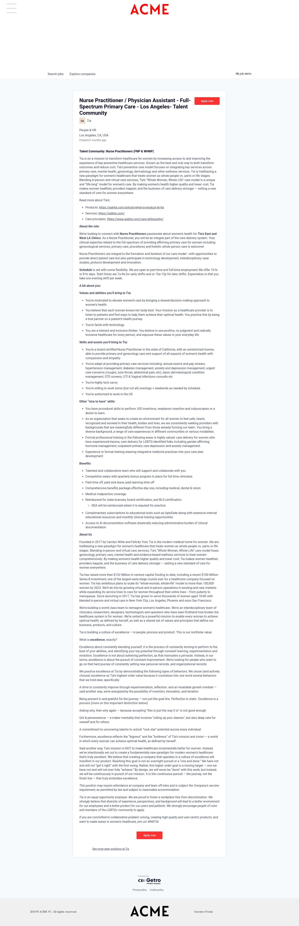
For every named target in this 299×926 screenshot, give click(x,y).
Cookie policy (156, 890)
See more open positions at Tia (110, 848)
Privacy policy (140, 890)
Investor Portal (203, 912)
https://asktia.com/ (111, 213)
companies (82, 74)
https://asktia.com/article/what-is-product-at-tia (131, 207)
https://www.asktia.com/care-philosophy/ (135, 219)
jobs (55, 74)
